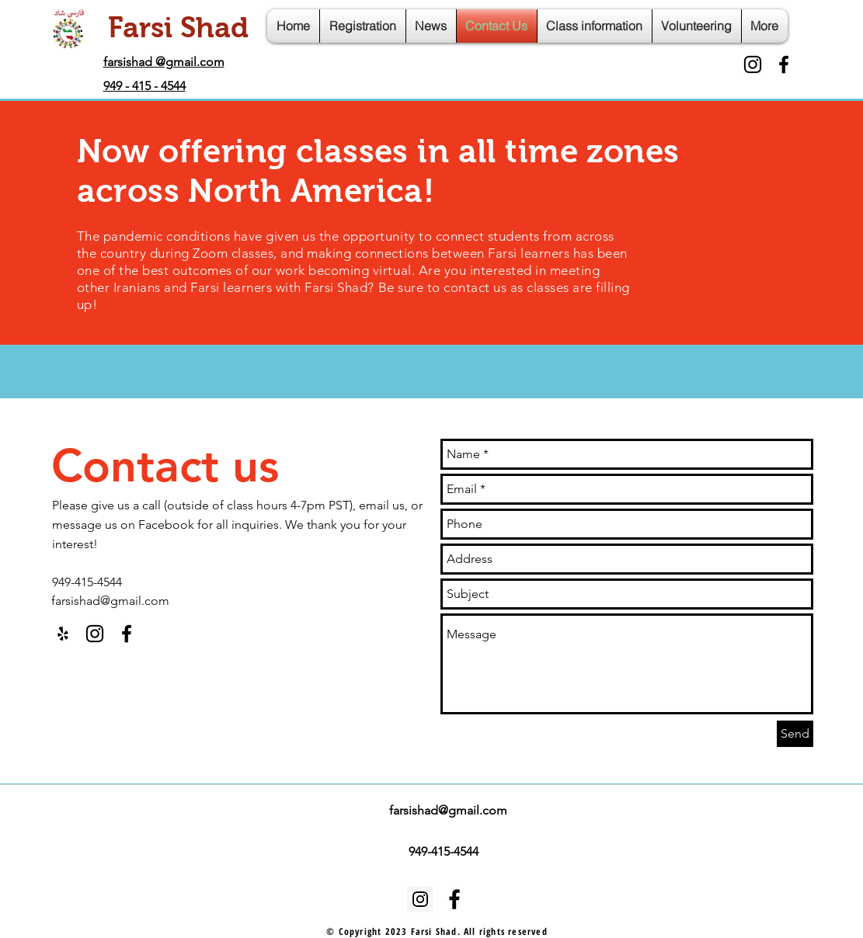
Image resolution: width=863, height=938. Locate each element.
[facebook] (783, 64)
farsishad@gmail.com (110, 600)
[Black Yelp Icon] (63, 633)
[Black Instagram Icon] (752, 64)
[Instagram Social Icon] (420, 899)
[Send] (795, 734)
